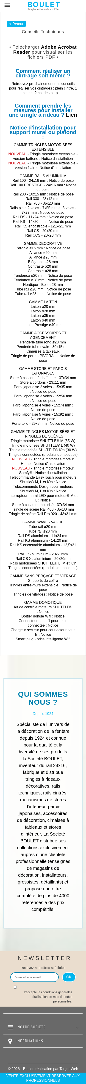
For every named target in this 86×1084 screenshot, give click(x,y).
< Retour (16, 24)
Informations (30, 1041)
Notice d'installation (57, 159)
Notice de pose (61, 180)
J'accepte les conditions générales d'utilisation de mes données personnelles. (47, 996)
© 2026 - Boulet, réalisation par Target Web (43, 1069)
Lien (71, 115)
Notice (61, 482)
